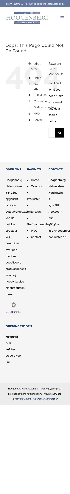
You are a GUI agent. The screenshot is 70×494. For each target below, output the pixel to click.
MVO (37, 113)
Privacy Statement (21, 399)
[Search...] (52, 133)
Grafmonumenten (44, 107)
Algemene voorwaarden (45, 399)
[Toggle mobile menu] (62, 18)
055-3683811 (15, 3)
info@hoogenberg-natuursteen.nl (45, 3)
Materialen (40, 101)
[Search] (59, 133)
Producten (40, 94)
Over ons (37, 186)
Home (37, 77)
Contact (38, 120)
